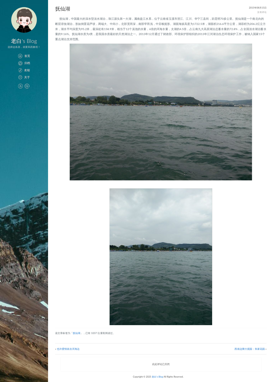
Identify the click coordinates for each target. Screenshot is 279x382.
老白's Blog (24, 41)
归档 (24, 63)
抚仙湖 (76, 333)
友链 (24, 70)
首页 (24, 55)
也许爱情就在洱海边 (68, 348)
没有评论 (262, 12)
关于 (24, 77)
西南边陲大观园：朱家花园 (250, 348)
